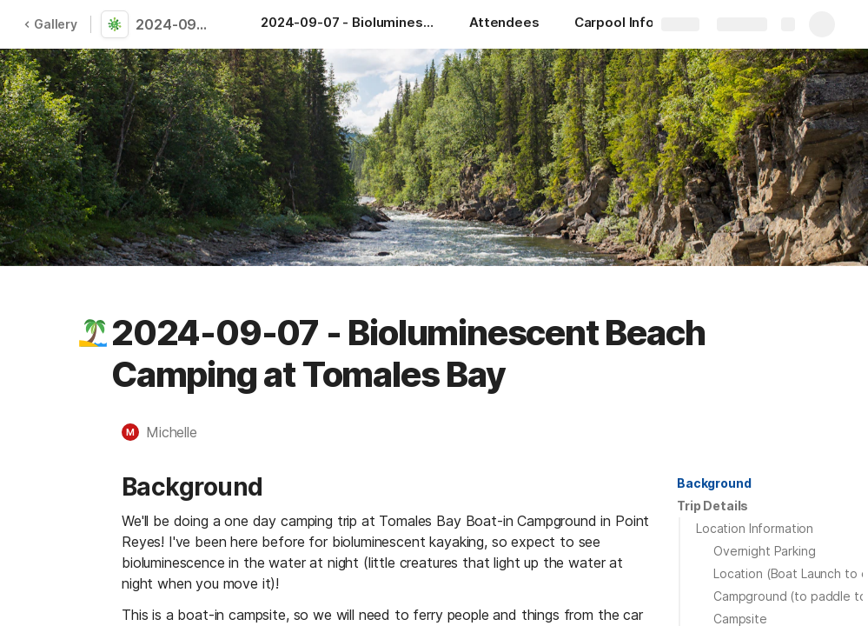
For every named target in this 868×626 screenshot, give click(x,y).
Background (714, 483)
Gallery (50, 24)
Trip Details (712, 505)
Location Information (754, 528)
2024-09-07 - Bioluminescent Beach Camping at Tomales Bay (175, 24)
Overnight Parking (764, 550)
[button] (93, 333)
